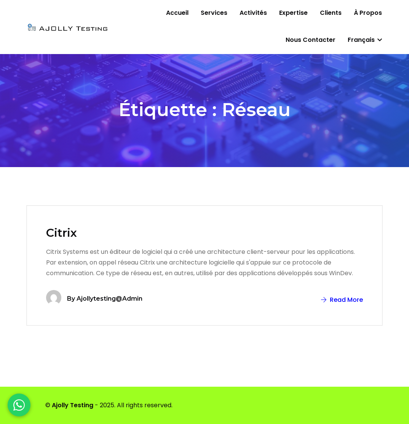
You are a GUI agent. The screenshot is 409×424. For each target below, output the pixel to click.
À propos (368, 12)
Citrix (61, 233)
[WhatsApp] (19, 405)
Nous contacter (311, 39)
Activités (253, 12)
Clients (331, 12)
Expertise (293, 12)
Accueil (177, 12)
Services (214, 12)
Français (365, 39)
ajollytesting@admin (109, 298)
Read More (342, 299)
